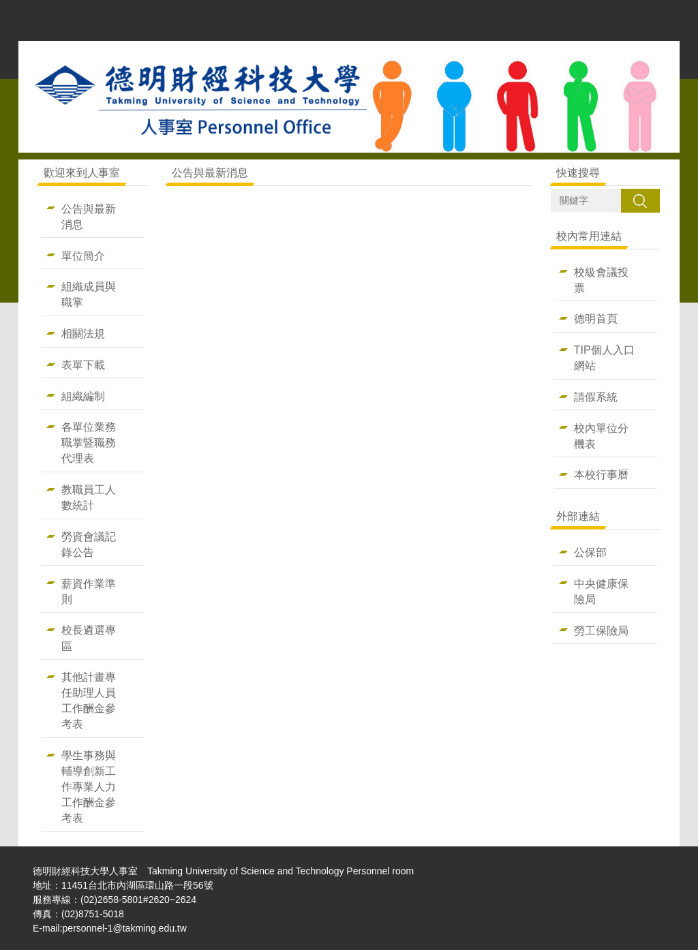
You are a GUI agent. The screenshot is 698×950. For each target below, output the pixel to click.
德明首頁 (596, 318)
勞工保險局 (601, 630)
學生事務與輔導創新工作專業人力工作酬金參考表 (88, 786)
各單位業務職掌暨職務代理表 (88, 442)
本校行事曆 (601, 474)
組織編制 (83, 396)
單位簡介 (83, 255)
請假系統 (596, 396)
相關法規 (83, 333)
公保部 (590, 552)
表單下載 (83, 364)
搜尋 (640, 200)
